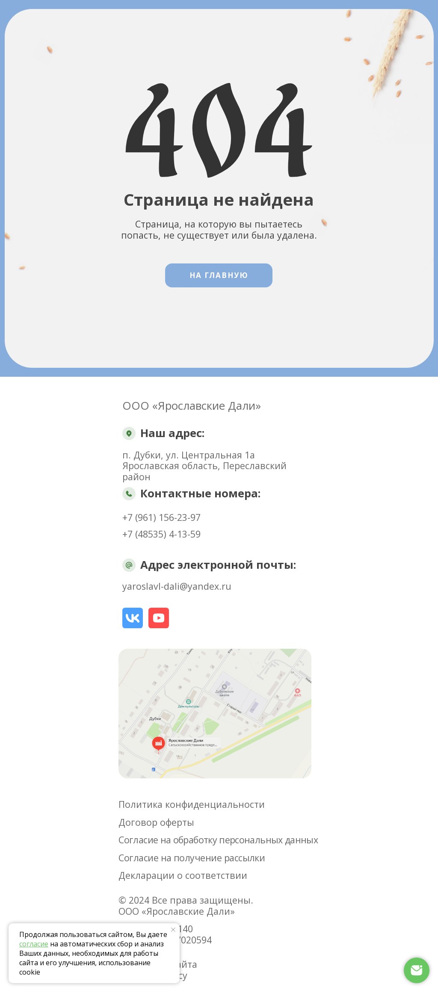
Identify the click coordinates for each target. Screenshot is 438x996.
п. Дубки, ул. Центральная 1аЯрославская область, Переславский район (204, 466)
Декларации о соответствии (182, 875)
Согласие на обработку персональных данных (218, 839)
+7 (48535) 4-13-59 (161, 534)
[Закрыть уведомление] (173, 929)
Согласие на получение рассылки (191, 857)
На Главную (219, 275)
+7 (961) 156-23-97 (161, 517)
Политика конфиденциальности (191, 804)
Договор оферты (156, 822)
